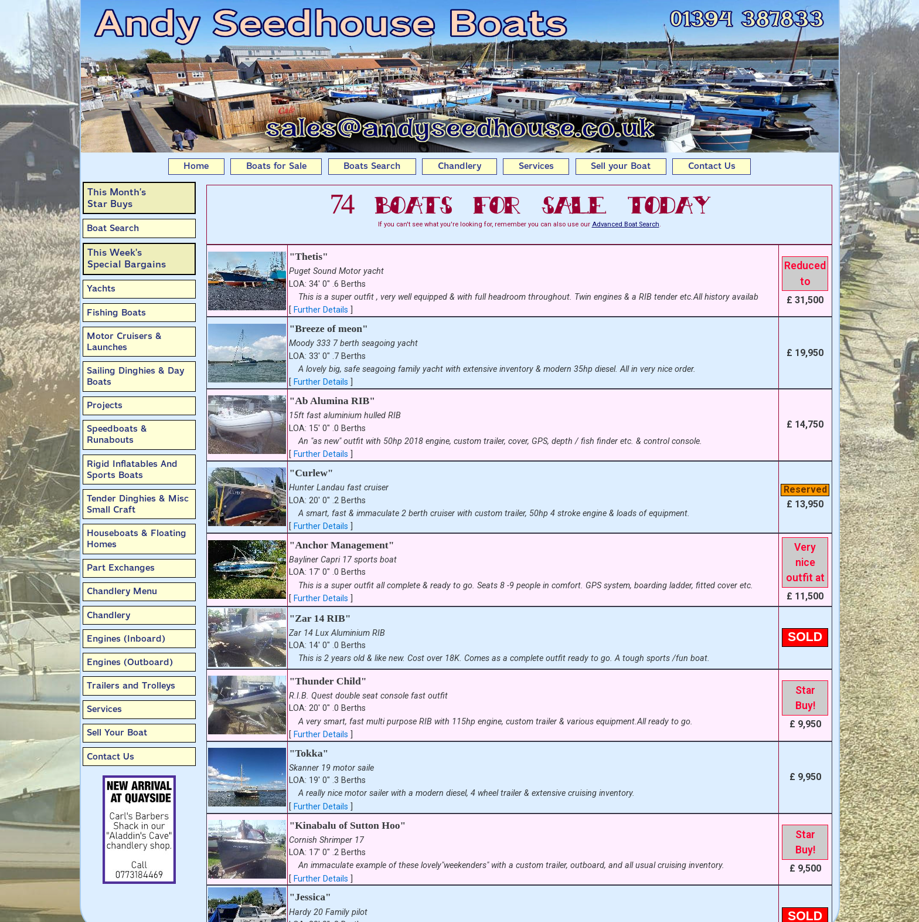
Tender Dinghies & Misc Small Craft (138, 504)
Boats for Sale (276, 166)
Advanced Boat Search (625, 224)
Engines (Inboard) (126, 638)
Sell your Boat (621, 166)
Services (536, 166)
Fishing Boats (116, 312)
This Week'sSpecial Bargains (126, 258)
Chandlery (459, 166)
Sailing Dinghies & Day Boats (135, 376)
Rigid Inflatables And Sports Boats (132, 469)
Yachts (101, 288)
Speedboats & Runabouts (117, 434)
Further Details (321, 310)
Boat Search (113, 228)
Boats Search (371, 166)
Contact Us (712, 166)
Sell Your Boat (117, 732)
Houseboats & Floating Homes (136, 539)
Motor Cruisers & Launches (124, 341)
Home (196, 166)
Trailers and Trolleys (131, 685)
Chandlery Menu (122, 591)
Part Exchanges (121, 567)
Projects (104, 405)
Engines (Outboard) (130, 662)
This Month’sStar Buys (116, 198)
